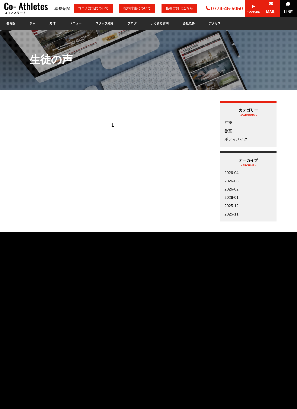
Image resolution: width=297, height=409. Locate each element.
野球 (52, 23)
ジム (32, 23)
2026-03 (231, 181)
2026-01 (231, 197)
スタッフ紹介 (105, 23)
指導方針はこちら (179, 8)
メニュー (76, 23)
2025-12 (231, 206)
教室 (228, 131)
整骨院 (10, 23)
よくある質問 (160, 23)
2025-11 (231, 214)
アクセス (215, 23)
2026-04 (231, 173)
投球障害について (137, 8)
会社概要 (189, 23)
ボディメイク (236, 139)
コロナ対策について (93, 8)
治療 (228, 122)
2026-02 (231, 189)
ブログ (132, 23)
